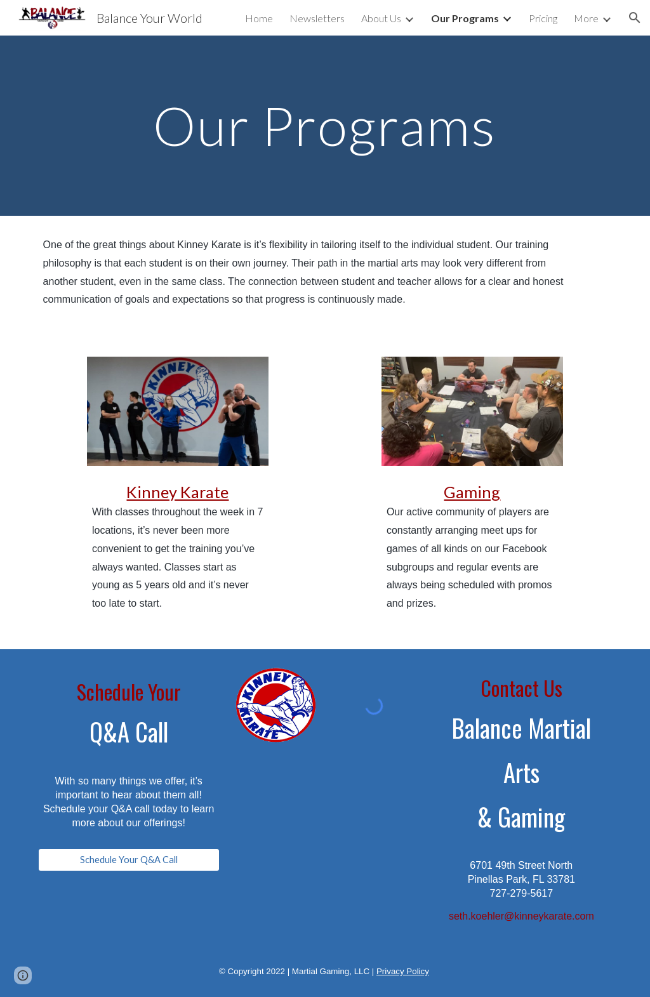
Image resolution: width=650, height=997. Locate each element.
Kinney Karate (177, 491)
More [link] (586, 18)
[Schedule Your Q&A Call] (129, 860)
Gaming (472, 491)
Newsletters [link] (317, 18)
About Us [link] (381, 18)
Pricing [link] (543, 18)
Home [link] (259, 18)
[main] (325, 125)
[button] (635, 18)
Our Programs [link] (465, 18)
